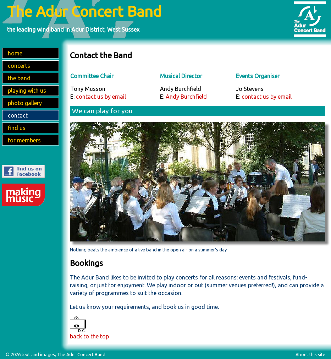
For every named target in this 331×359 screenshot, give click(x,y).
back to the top (89, 336)
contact (18, 115)
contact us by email (101, 96)
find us (17, 128)
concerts (19, 65)
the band (19, 78)
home (15, 53)
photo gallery (25, 103)
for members (24, 140)
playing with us (27, 90)
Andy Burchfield (186, 96)
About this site (310, 354)
